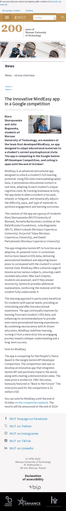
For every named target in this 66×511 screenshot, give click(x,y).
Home (8, 86)
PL (63, 17)
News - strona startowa (19, 75)
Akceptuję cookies (11, 10)
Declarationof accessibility (33, 477)
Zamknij (29, 10)
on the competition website (31, 402)
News (9, 66)
